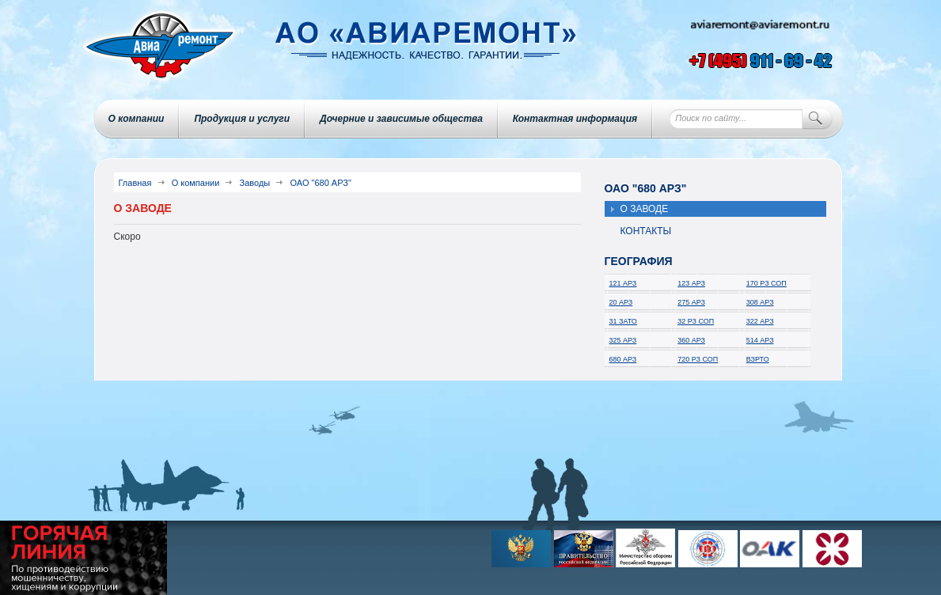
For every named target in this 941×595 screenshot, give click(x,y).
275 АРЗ (691, 302)
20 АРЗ (621, 302)
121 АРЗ (623, 283)
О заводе (644, 208)
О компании (136, 118)
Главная (135, 183)
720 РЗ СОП (697, 359)
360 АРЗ (691, 340)
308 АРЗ (760, 302)
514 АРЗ (760, 340)
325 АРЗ (623, 340)
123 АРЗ (691, 283)
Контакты (646, 231)
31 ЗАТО (623, 321)
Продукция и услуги (242, 118)
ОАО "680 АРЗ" (320, 183)
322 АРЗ (760, 321)
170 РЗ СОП (766, 283)
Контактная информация (575, 118)
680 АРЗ (623, 359)
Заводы (255, 183)
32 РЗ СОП (695, 321)
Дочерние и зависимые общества (401, 118)
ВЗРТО (757, 359)
